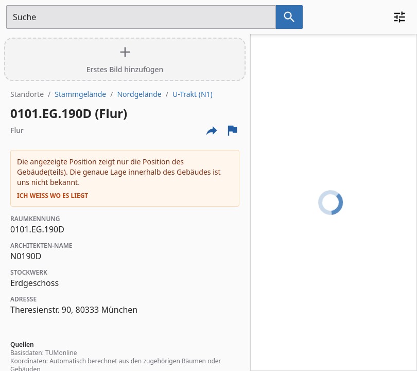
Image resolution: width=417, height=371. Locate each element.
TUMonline (61, 352)
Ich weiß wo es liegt (52, 196)
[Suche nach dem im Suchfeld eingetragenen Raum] (289, 17)
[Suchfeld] (141, 17)
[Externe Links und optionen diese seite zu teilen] (211, 130)
